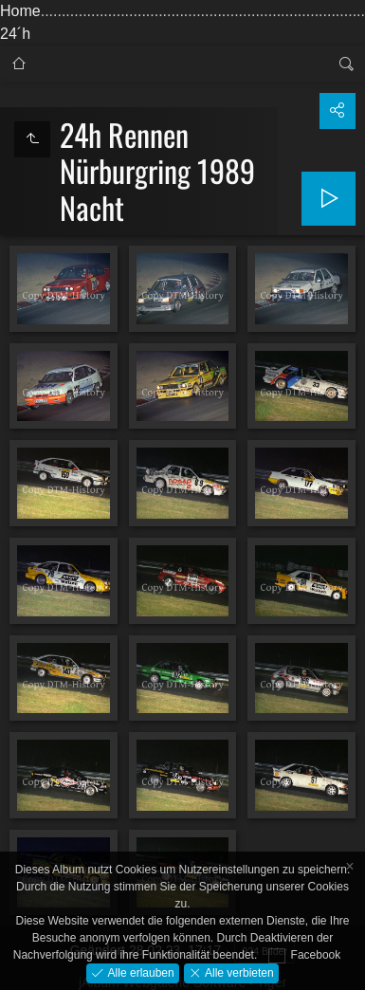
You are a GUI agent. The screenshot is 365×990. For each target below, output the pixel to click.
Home (20, 11)
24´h (15, 34)
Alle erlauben (138, 972)
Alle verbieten (238, 972)
